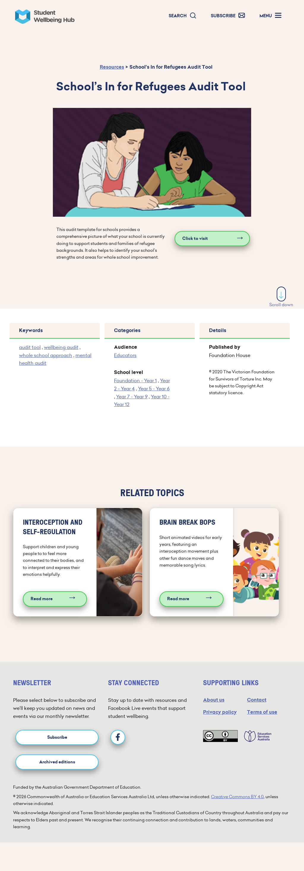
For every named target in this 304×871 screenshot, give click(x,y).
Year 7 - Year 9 (132, 396)
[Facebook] (117, 737)
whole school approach (45, 355)
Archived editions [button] (57, 762)
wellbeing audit (61, 347)
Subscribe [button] (57, 737)
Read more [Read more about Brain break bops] (178, 599)
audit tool (30, 347)
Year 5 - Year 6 (154, 388)
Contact (256, 700)
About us (213, 700)
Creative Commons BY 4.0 (237, 797)
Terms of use (262, 712)
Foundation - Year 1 (135, 380)
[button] (183, 16)
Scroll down (281, 297)
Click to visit (195, 238)
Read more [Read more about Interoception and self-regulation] (42, 599)
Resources (112, 67)
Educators (125, 355)
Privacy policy (220, 712)
